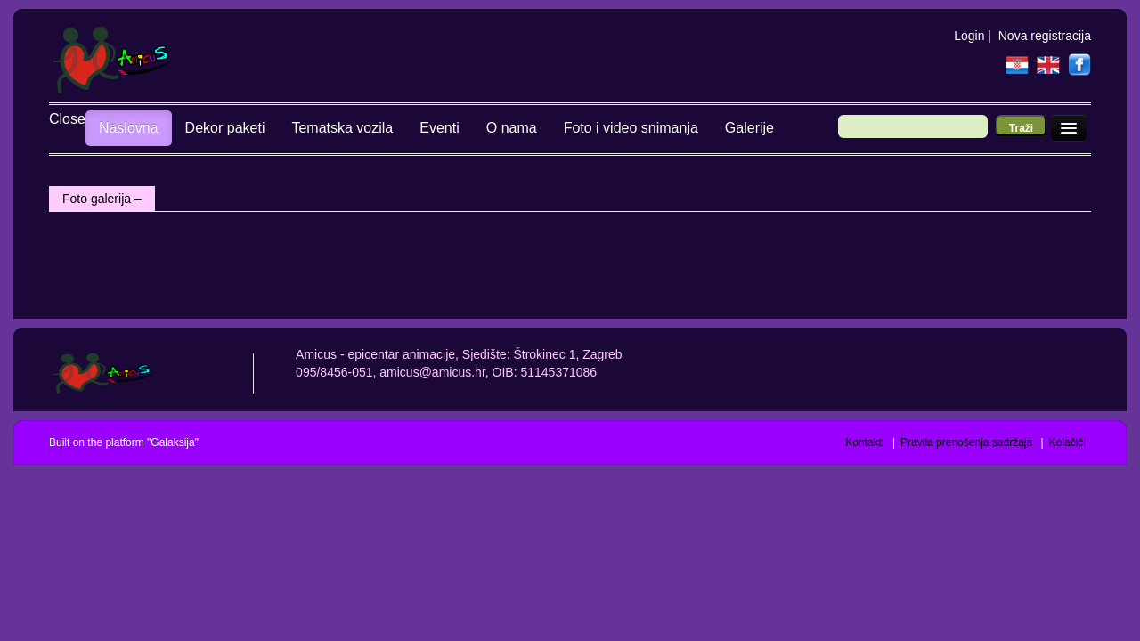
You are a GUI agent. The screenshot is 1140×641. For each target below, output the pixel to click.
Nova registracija (1044, 35)
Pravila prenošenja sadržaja (966, 442)
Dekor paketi (189, 127)
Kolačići (1067, 442)
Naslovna (92, 127)
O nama (475, 127)
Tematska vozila (306, 127)
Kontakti (864, 442)
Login (969, 35)
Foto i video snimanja (594, 127)
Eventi (402, 127)
